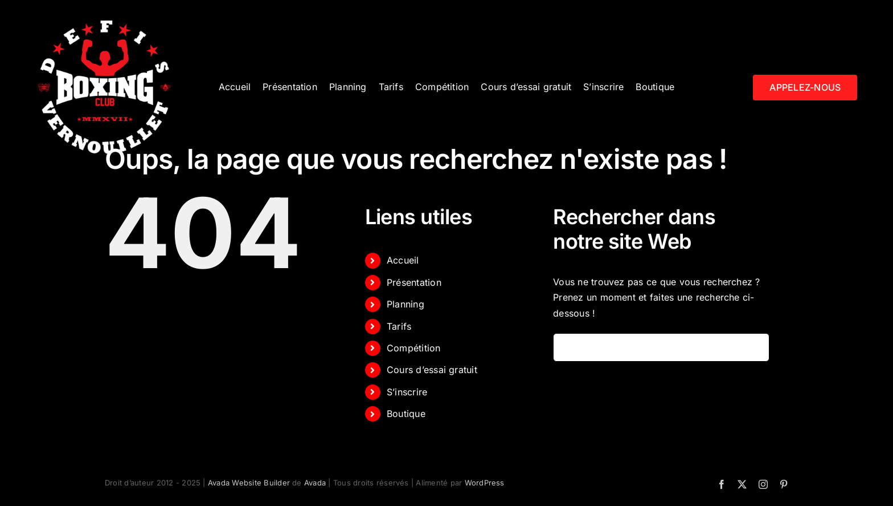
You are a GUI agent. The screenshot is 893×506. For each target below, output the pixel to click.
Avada (315, 482)
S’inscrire (407, 392)
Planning (405, 304)
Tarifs (399, 326)
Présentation (414, 282)
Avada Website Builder (249, 482)
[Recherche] (567, 347)
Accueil (403, 260)
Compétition (414, 348)
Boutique (406, 413)
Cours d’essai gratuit (432, 369)
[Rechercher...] (661, 347)
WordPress (485, 482)
